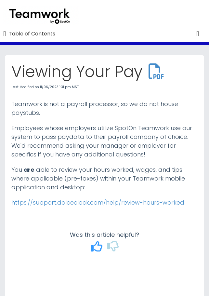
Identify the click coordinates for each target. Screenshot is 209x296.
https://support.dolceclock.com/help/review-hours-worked (97, 202)
